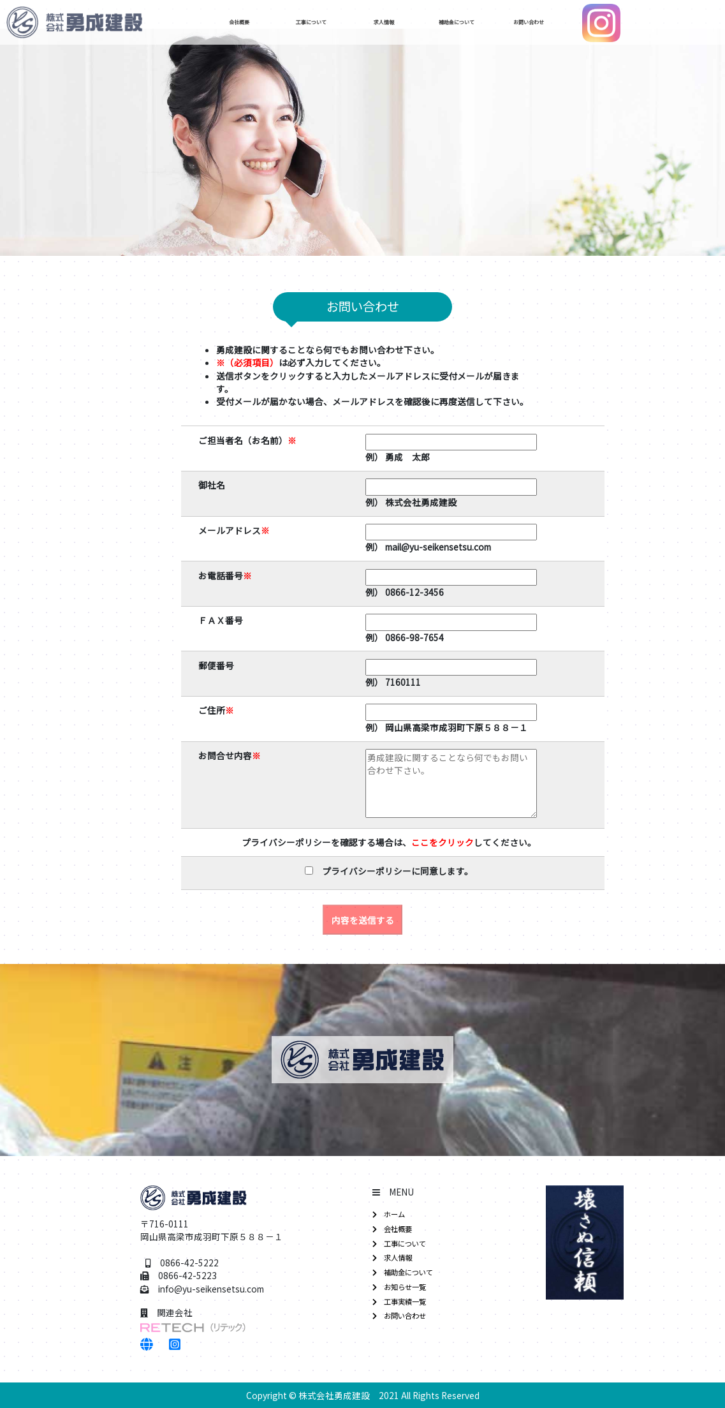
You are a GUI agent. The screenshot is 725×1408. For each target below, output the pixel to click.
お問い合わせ (544, 22)
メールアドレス (234, 530)
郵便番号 (216, 665)
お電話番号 (225, 575)
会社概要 (254, 22)
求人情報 (398, 22)
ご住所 (216, 710)
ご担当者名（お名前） (247, 440)
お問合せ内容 (229, 755)
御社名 (211, 484)
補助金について (471, 22)
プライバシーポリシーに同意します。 (393, 870)
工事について (326, 22)
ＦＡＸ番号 (220, 620)
